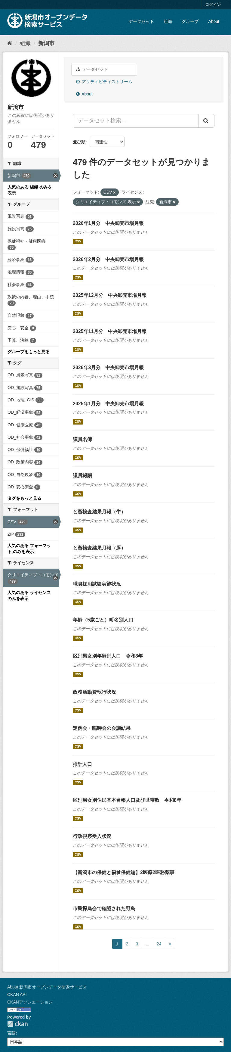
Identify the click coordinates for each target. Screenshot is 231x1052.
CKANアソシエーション (30, 1002)
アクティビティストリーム (104, 81)
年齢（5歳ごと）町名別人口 (103, 619)
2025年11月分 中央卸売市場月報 (109, 331)
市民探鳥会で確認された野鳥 (104, 908)
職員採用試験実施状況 (97, 584)
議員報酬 (82, 475)
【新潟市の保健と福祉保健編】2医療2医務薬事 (123, 872)
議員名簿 (82, 439)
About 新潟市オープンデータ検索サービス (47, 987)
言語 (11, 1033)
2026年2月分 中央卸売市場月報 (108, 259)
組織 (168, 21)
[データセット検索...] (136, 121)
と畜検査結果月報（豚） (99, 547)
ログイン (213, 4)
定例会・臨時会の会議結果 (102, 728)
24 (159, 944)
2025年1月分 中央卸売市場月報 (108, 403)
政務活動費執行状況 (94, 692)
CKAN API (17, 994)
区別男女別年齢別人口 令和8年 (108, 655)
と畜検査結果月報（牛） (99, 511)
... (147, 944)
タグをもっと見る (24, 498)
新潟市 (46, 43)
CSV (78, 241)
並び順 (79, 141)
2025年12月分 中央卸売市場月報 (109, 295)
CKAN (17, 1024)
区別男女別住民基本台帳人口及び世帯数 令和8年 (127, 800)
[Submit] (206, 121)
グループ (190, 21)
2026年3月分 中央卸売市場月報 (108, 367)
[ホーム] (9, 43)
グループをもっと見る (29, 351)
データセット (141, 21)
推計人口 (82, 764)
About (213, 21)
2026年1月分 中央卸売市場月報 (108, 223)
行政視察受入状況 (92, 836)
